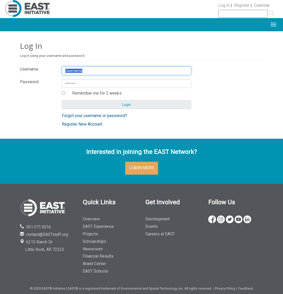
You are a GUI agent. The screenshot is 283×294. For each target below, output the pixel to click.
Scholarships (94, 241)
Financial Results (98, 256)
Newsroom (93, 248)
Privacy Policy (225, 288)
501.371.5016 (35, 227)
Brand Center (94, 263)
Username (29, 69)
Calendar (262, 5)
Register (242, 5)
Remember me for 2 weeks (97, 93)
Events (151, 226)
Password (29, 81)
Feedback (245, 288)
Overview (91, 218)
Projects (90, 233)
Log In (224, 5)
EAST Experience (98, 226)
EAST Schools (95, 271)
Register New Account (82, 124)
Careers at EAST (160, 233)
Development (157, 218)
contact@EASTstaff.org (44, 234)
